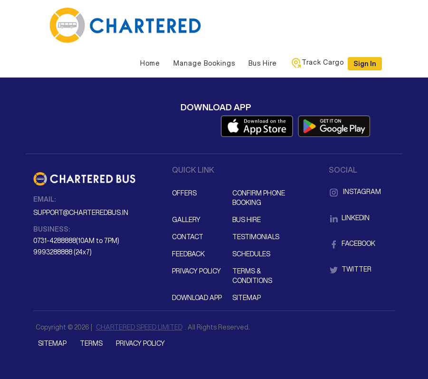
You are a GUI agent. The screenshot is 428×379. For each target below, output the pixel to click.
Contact (187, 236)
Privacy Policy (196, 271)
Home (150, 63)
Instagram (355, 191)
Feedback (188, 254)
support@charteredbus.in (80, 212)
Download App (197, 297)
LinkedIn (349, 218)
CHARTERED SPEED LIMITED (139, 327)
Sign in (364, 63)
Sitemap (246, 297)
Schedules (251, 254)
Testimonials (255, 236)
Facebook (352, 243)
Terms (91, 343)
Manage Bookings (204, 63)
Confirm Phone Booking (258, 198)
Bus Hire (262, 63)
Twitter (350, 269)
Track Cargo (317, 62)
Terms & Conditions (252, 276)
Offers (184, 193)
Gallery (186, 219)
